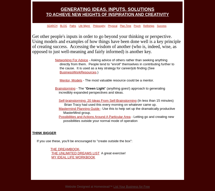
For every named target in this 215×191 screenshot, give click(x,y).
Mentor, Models (71, 80)
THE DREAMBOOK (64, 149)
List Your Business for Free (132, 186)
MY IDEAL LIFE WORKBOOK (73, 157)
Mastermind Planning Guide (79, 109)
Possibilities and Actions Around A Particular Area (95, 117)
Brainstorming (65, 88)
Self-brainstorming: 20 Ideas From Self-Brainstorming (98, 100)
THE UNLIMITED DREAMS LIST (75, 153)
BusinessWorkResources (78, 72)
